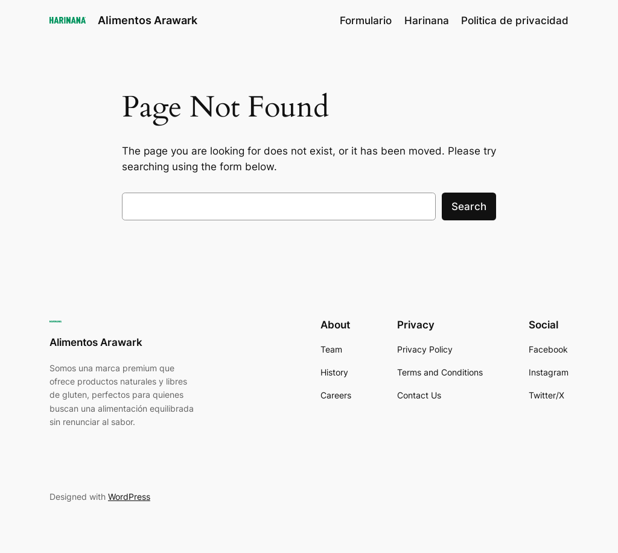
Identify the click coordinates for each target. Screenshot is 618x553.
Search (468, 206)
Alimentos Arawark (147, 20)
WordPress (129, 496)
